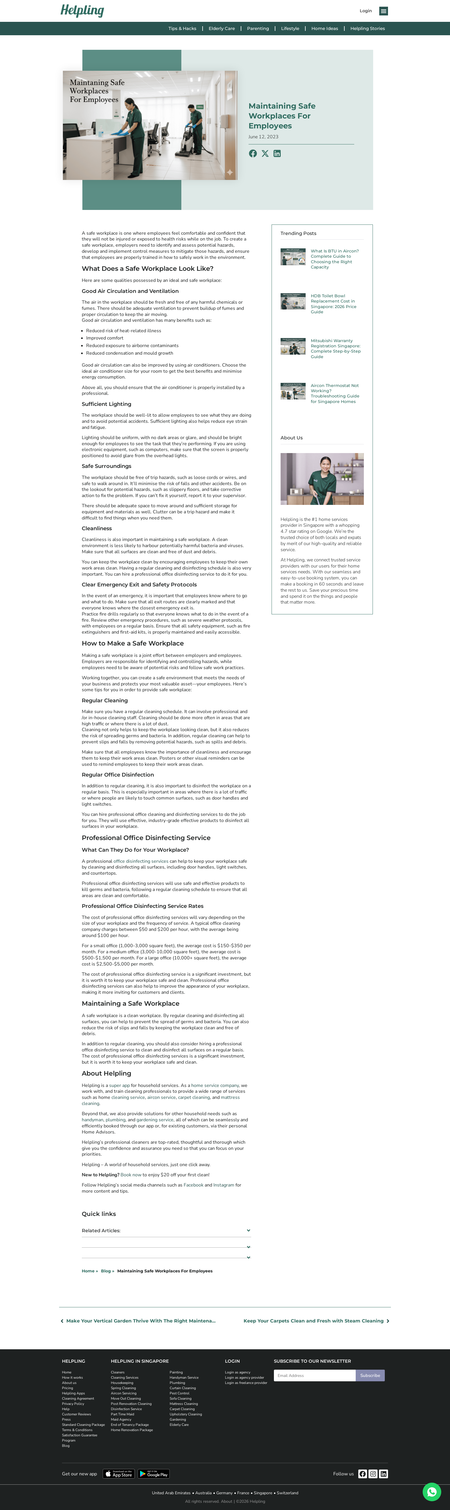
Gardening (178, 1419)
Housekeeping (122, 1382)
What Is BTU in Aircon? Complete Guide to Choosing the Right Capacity (335, 259)
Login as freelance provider (246, 1382)
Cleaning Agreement (78, 1398)
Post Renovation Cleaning (131, 1403)
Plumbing (177, 1382)
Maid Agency (121, 1419)
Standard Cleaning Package (83, 1424)
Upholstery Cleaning (186, 1414)
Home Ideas (324, 28)
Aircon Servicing (124, 1393)
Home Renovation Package (132, 1430)
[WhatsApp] (432, 1492)
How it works (72, 1377)
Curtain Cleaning (183, 1388)
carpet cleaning (194, 1097)
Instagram (223, 1185)
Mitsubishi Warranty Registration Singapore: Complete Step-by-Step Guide (336, 348)
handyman (92, 1120)
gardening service (155, 1120)
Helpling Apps (73, 1393)
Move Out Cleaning (126, 1398)
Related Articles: (101, 1230)
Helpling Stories (367, 28)
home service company (215, 1085)
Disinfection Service (126, 1409)
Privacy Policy (73, 1403)
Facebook (193, 1185)
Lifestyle (290, 28)
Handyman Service (184, 1377)
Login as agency (237, 1372)
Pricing (67, 1388)
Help (66, 1409)
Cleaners (118, 1372)
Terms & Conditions (77, 1430)
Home (66, 1372)
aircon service (161, 1097)
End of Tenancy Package (130, 1424)
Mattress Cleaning (184, 1403)
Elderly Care (222, 28)
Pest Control (179, 1393)
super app (119, 1085)
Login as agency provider (244, 1377)
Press (66, 1419)
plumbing (115, 1120)
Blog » (107, 1271)
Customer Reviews (76, 1414)
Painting (176, 1372)
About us (69, 1382)
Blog (66, 1445)
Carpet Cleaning (182, 1409)
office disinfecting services (141, 861)
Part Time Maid (122, 1414)
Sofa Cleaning (181, 1398)
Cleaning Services (125, 1377)
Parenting (258, 28)
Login (366, 10)
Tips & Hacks (182, 28)
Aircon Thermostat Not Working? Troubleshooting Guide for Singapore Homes (335, 393)
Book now (131, 1175)
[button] (383, 11)
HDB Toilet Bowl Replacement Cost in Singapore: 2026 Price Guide (334, 303)
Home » (90, 1271)
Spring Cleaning (123, 1388)
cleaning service (128, 1097)
